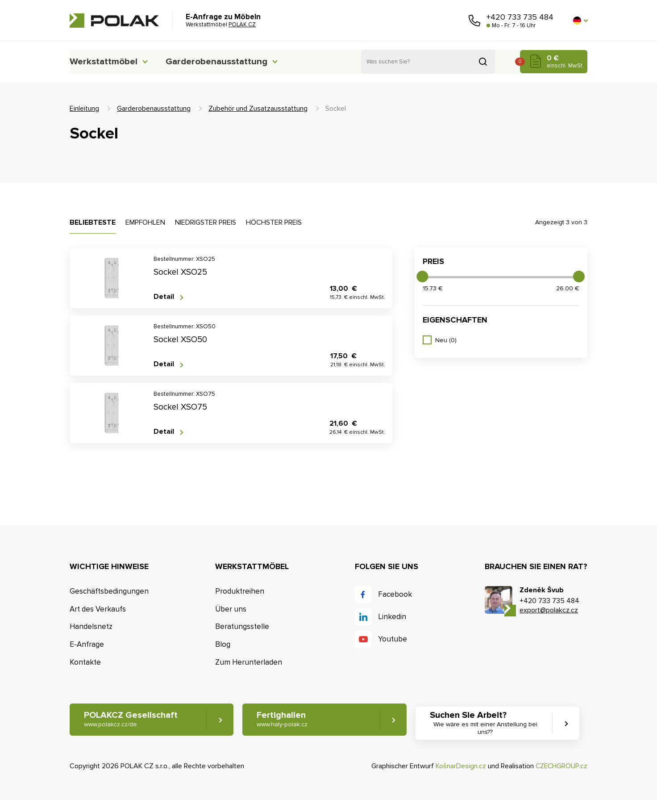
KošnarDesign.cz (459, 766)
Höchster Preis (274, 222)
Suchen (483, 62)
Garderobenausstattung (228, 61)
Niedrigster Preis (205, 222)
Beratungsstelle (242, 627)
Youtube (392, 639)
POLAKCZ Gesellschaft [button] (131, 720)
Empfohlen (145, 222)
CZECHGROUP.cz (560, 766)
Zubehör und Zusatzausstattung (258, 108)
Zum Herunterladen (248, 662)
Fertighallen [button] (284, 720)
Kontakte (85, 662)
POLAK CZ (114, 20)
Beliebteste (93, 222)
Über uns (230, 609)
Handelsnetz (91, 627)
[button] (580, 21)
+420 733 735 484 (520, 17)
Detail (164, 297)
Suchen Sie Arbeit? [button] (490, 724)
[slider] (422, 276)
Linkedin (392, 616)
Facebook (395, 594)
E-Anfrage (87, 644)
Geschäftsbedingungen (109, 591)
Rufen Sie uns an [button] (474, 20)
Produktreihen (239, 591)
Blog (222, 644)
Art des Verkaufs (98, 609)
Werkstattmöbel (106, 61)
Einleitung (84, 108)
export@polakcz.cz (549, 610)
